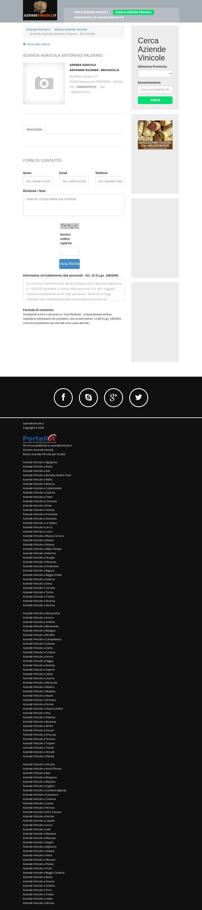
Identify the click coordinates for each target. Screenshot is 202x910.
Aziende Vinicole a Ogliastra (40, 846)
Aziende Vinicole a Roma (37, 877)
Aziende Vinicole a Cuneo (38, 803)
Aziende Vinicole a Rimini (38, 726)
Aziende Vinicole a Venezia (39, 601)
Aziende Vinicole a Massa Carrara (43, 536)
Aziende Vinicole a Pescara (39, 859)
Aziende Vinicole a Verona (38, 903)
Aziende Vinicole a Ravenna (39, 721)
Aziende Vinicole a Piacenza (39, 562)
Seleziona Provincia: (152, 66)
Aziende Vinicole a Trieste (38, 747)
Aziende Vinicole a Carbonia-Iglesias (45, 790)
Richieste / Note (34, 191)
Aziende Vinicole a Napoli (38, 842)
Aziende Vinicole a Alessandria (41, 613)
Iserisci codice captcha (66, 239)
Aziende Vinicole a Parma (38, 704)
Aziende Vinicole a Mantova (39, 833)
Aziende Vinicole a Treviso (38, 596)
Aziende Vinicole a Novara (38, 544)
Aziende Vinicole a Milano (38, 540)
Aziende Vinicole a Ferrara (39, 807)
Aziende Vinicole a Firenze (38, 510)
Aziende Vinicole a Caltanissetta (42, 488)
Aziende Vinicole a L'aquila (39, 820)
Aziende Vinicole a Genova (39, 665)
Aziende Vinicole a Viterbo (38, 756)
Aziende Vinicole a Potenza (39, 717)
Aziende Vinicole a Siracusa (39, 734)
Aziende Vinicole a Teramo (39, 739)
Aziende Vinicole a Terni (37, 890)
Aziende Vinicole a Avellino (39, 622)
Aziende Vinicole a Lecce (37, 825)
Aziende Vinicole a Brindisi (39, 635)
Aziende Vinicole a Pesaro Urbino (43, 708)
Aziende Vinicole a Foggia (38, 661)
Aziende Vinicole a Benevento (41, 626)
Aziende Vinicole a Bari (36, 773)
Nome (27, 173)
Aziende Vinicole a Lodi (36, 829)
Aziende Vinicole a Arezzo (38, 617)
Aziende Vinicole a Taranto (39, 588)
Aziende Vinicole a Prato (37, 868)
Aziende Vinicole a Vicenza (39, 605)
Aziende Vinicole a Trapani (39, 743)
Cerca (155, 100)
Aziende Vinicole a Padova (38, 851)
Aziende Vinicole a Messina (39, 838)
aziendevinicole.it (33, 423)
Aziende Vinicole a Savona (38, 881)
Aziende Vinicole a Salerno (39, 579)
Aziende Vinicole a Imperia (39, 669)
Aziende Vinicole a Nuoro (38, 695)
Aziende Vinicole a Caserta (39, 492)
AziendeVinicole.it (38, 29)
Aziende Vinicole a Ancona (39, 764)
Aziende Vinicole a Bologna (39, 630)
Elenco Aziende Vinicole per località (44, 454)
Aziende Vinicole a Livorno (38, 678)
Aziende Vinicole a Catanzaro (40, 794)
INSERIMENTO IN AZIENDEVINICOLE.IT (99, 17)
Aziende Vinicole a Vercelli (38, 752)
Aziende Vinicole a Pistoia (38, 864)
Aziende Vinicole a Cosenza (39, 799)
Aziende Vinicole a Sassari (38, 730)
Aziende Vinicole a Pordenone (41, 566)
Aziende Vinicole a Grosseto (40, 518)
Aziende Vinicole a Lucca (37, 531)
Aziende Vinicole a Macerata (40, 682)
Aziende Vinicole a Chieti (37, 497)
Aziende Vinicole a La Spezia (40, 523)
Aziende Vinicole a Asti (36, 471)
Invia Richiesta (69, 264)
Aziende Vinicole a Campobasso (42, 639)
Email (63, 173)
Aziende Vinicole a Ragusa (38, 570)
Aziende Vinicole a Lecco (37, 527)
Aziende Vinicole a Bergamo (40, 777)
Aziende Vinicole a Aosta (37, 466)
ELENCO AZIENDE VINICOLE (134, 12)
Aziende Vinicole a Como (38, 648)
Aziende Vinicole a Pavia (37, 855)
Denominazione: (149, 82)
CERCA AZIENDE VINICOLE (91, 12)
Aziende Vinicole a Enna (37, 505)
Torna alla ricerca (36, 44)
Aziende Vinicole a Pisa (36, 713)
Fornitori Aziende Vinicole (38, 450)
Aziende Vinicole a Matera (38, 687)
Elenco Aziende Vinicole (71, 29)
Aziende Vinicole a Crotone (39, 652)
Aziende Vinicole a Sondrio (39, 885)
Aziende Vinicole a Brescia (39, 484)
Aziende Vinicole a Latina (38, 674)
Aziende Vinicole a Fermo (38, 656)
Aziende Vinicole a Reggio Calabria (44, 872)
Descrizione (34, 129)
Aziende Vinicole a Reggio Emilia (42, 575)
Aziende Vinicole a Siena (37, 583)
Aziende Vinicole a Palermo (39, 553)
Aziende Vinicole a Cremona (40, 501)
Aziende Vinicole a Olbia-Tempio (42, 549)
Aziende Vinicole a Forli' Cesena (42, 812)
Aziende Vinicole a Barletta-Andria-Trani (47, 475)
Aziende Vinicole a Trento (38, 894)
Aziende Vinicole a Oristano (39, 700)
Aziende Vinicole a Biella (37, 479)
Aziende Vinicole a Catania (39, 643)
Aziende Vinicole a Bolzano (39, 781)
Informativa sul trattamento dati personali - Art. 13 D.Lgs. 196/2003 (70, 275)
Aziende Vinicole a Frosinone (40, 514)
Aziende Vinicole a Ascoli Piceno (42, 768)
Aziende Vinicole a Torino (38, 592)
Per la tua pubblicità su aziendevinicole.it (47, 445)
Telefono (101, 173)
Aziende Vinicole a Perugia (39, 557)
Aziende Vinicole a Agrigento (40, 462)
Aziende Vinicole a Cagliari (39, 786)
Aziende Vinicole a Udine (38, 898)
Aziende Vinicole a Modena (39, 691)
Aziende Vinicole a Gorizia (38, 816)
